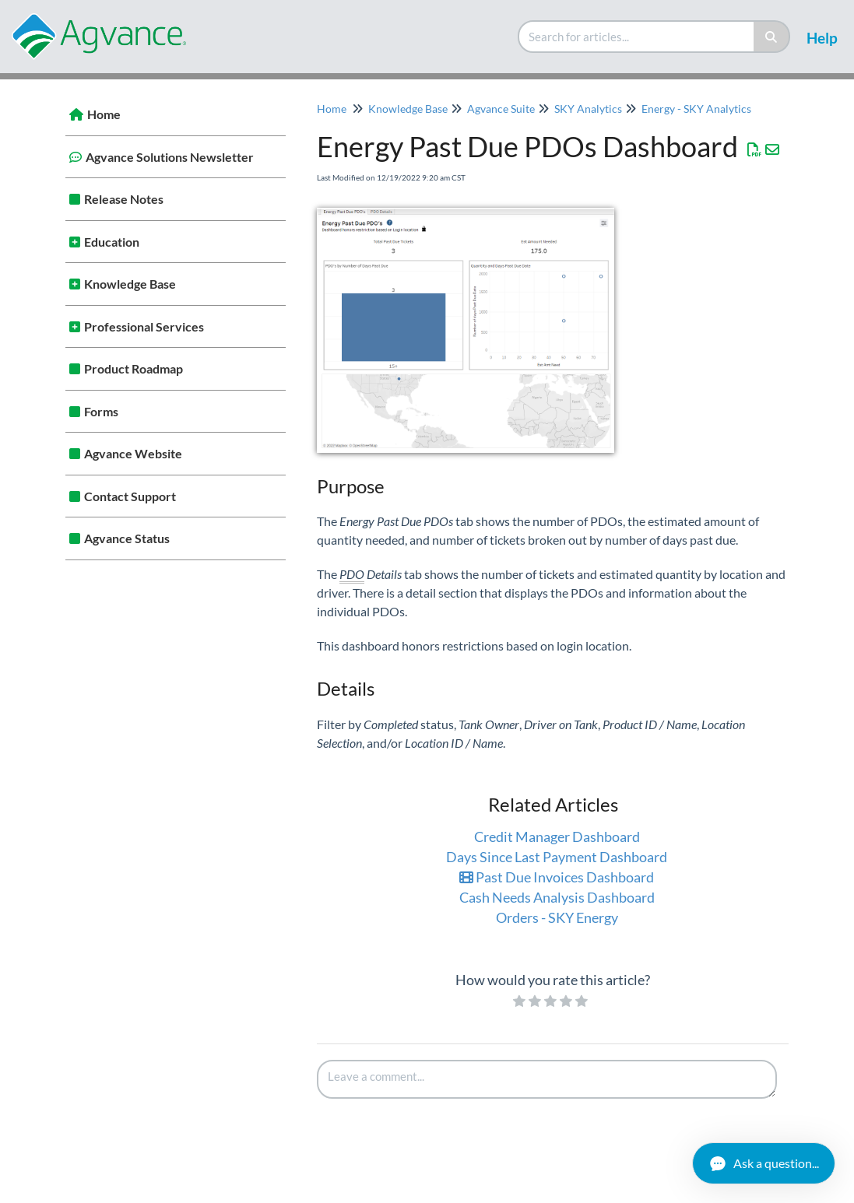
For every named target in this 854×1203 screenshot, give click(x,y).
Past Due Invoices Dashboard (556, 877)
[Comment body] (547, 1079)
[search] (637, 36)
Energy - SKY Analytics (696, 108)
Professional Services (144, 326)
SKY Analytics (588, 108)
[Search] (772, 36)
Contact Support (130, 496)
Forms (101, 411)
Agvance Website (133, 453)
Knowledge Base (130, 283)
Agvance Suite (501, 108)
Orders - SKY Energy (557, 917)
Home (104, 114)
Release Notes (123, 198)
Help (822, 38)
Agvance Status (127, 538)
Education (111, 241)
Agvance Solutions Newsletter (170, 156)
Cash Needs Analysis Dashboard (557, 897)
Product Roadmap (133, 368)
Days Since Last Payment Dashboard (556, 856)
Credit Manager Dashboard (557, 836)
